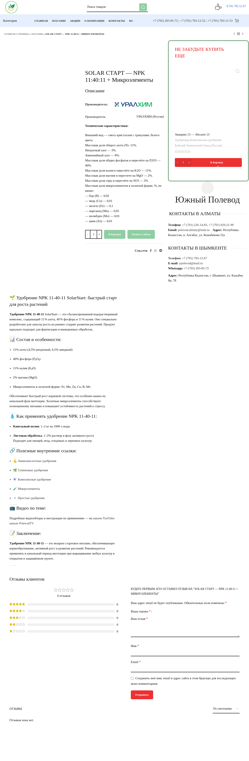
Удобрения (182, 142)
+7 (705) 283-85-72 (165, 23)
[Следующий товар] (243, 36)
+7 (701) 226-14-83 (194, 227)
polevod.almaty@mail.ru (194, 232)
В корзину (114, 236)
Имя (135, 648)
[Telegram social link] (160, 253)
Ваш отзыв (139, 621)
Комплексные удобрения (205, 142)
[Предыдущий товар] (234, 36)
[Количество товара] (93, 236)
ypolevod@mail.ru (191, 265)
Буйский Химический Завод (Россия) (198, 148)
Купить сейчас (141, 236)
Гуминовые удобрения (33, 472)
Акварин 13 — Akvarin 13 (192, 137)
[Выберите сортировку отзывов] (226, 711)
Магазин (37, 36)
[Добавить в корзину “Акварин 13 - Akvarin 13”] (208, 164)
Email (136, 664)
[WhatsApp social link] (155, 253)
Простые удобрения (31, 500)
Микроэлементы (29, 491)
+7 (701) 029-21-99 (221, 227)
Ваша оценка (141, 613)
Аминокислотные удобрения (37, 463)
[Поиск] (118, 8)
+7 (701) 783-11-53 (220, 23)
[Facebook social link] (151, 253)
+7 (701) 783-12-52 (192, 23)
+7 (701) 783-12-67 (195, 260)
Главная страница (16, 36)
